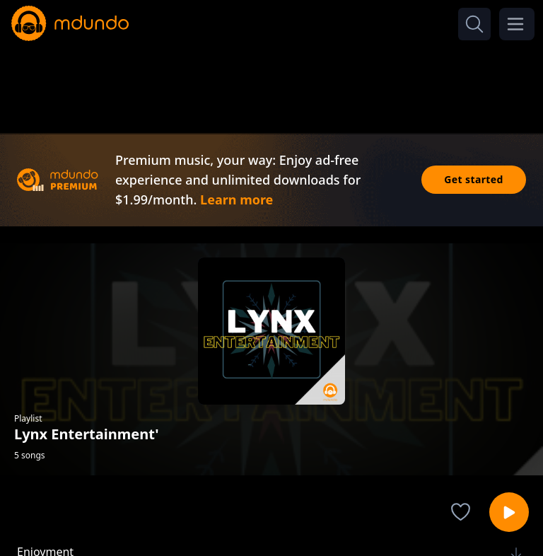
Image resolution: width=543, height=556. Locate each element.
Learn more (236, 199)
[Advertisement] (271, 83)
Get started (473, 179)
